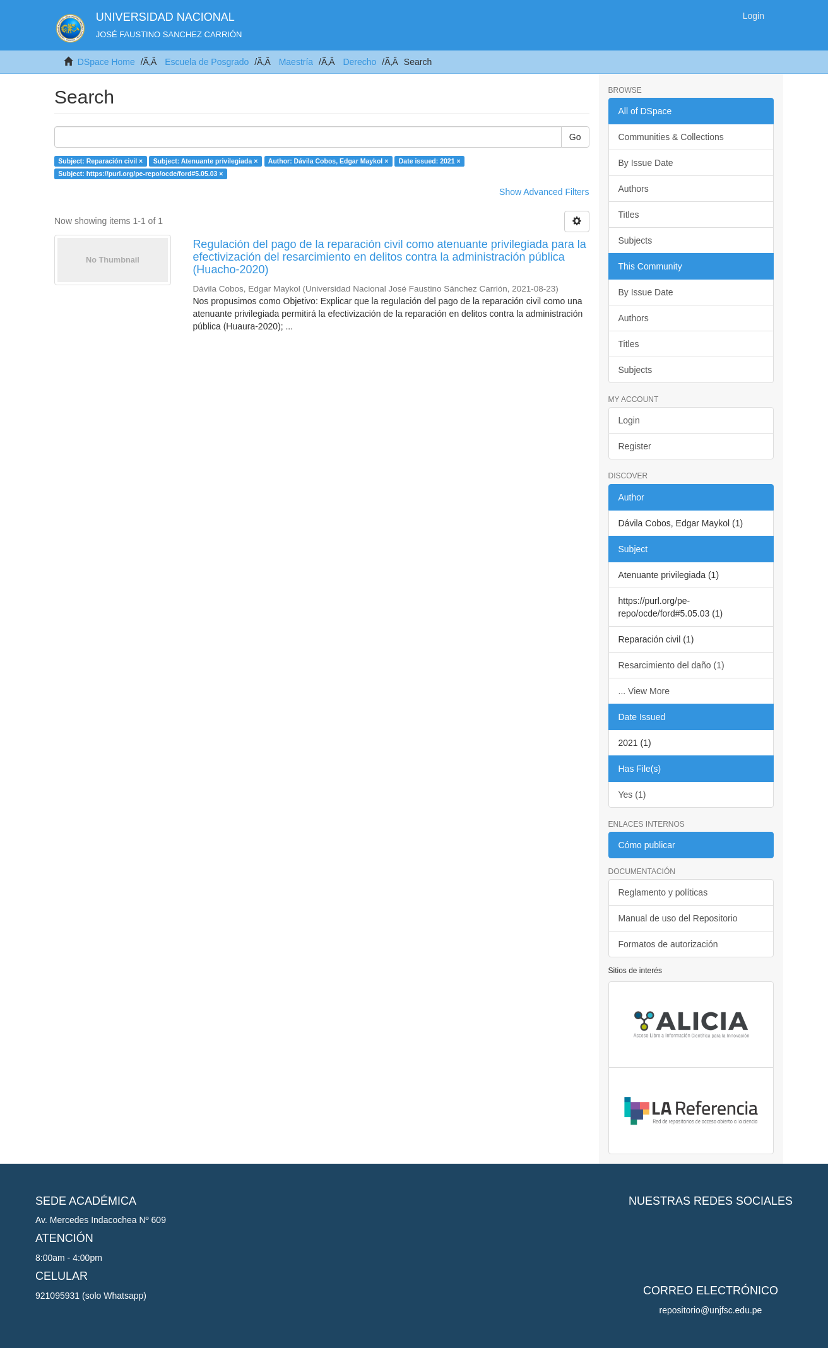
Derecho (359, 62)
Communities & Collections (671, 137)
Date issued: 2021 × (430, 161)
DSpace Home (106, 62)
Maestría (296, 62)
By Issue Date (645, 163)
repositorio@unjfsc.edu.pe (710, 1310)
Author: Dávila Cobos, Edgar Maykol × (328, 161)
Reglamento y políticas (663, 892)
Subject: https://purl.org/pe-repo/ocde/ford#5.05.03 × (140, 173)
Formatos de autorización (668, 944)
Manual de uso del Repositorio (678, 918)
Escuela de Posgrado (207, 62)
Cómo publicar (646, 845)
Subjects (635, 240)
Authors (633, 189)
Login (629, 420)
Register (634, 446)
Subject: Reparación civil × (100, 161)
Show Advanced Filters (544, 192)
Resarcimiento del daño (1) (671, 665)
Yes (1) (632, 794)
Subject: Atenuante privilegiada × (205, 161)
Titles (628, 215)
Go (575, 137)
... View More (644, 691)
